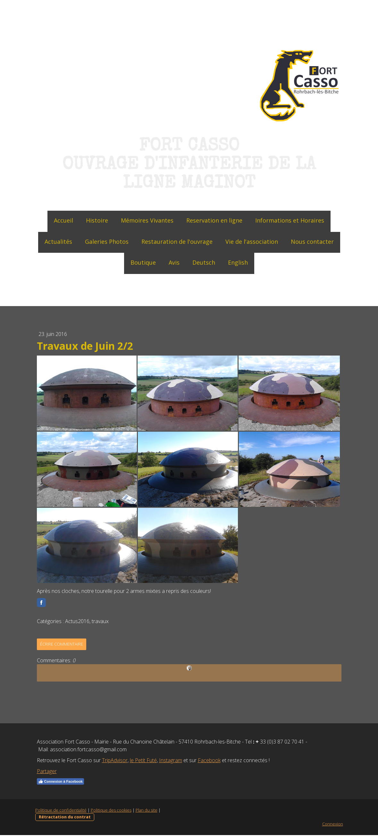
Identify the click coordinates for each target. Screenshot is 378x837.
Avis (174, 262)
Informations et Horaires (289, 220)
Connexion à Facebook (60, 783)
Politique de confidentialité (61, 812)
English (238, 262)
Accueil (63, 220)
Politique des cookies (111, 812)
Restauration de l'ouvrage (177, 241)
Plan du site (146, 812)
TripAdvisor (115, 762)
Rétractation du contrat (65, 819)
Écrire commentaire (61, 646)
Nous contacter (312, 241)
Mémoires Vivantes (147, 220)
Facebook (209, 762)
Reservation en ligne (214, 220)
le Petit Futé (143, 762)
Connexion (332, 826)
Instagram (170, 762)
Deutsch (203, 262)
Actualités (58, 241)
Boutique (143, 262)
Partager (47, 773)
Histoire (97, 220)
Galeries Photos (107, 241)
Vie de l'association (251, 241)
